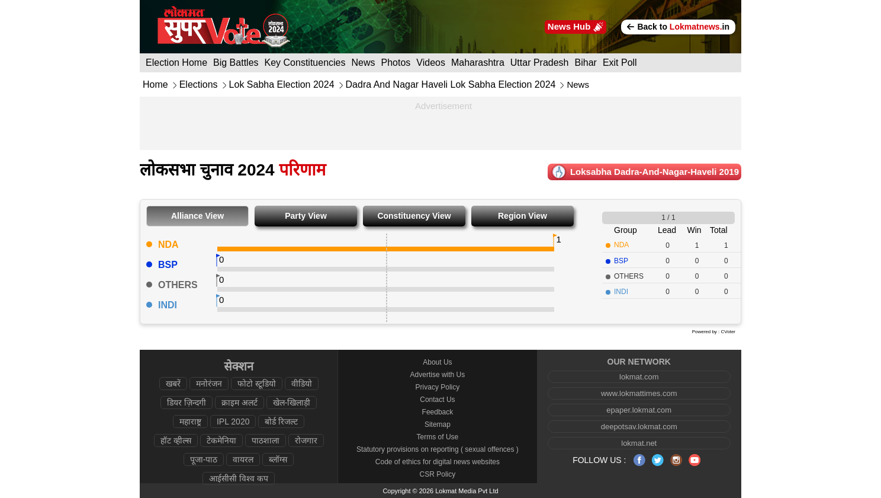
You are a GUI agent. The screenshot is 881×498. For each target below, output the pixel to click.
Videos (430, 63)
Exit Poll (620, 63)
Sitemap (438, 424)
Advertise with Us (437, 375)
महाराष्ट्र (190, 421)
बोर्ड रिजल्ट (281, 421)
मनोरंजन (209, 383)
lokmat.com (638, 376)
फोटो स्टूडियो (256, 383)
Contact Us (437, 399)
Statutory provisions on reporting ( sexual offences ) (437, 449)
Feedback (438, 412)
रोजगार (306, 440)
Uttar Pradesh (539, 63)
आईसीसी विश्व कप (238, 478)
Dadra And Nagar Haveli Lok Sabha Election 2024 (451, 84)
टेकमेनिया (221, 440)
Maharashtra (477, 63)
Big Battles (235, 63)
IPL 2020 (233, 421)
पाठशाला (265, 440)
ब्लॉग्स (278, 459)
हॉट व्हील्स (175, 440)
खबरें (173, 383)
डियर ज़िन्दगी (186, 402)
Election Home (176, 63)
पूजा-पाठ (204, 459)
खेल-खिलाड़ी (292, 402)
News (363, 63)
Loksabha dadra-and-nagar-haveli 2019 (654, 172)
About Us (437, 362)
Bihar (586, 63)
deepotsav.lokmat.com (639, 426)
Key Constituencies (305, 63)
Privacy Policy (438, 387)
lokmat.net (639, 443)
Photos (396, 63)
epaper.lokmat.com (638, 410)
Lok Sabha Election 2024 (282, 84)
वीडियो (301, 383)
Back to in (678, 26)
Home (155, 84)
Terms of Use (438, 437)
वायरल (243, 459)
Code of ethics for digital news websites (437, 462)
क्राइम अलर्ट (239, 402)
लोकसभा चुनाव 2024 (233, 170)
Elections (198, 84)
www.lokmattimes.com (639, 393)
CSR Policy (438, 474)
